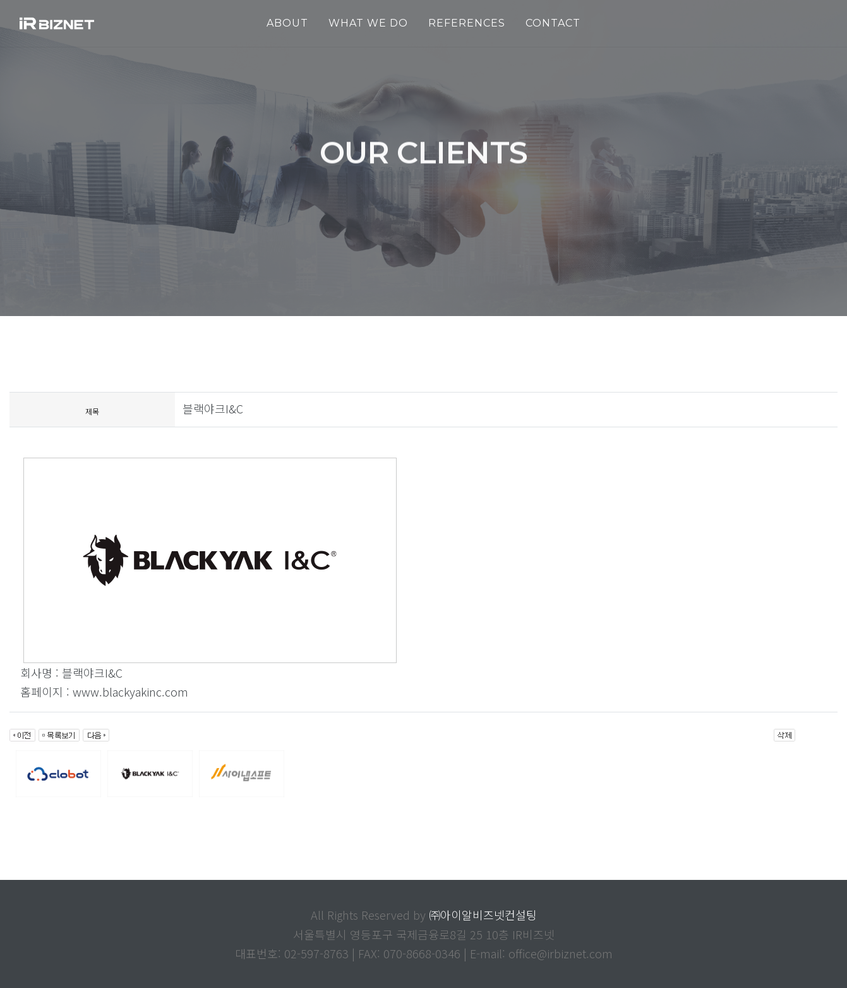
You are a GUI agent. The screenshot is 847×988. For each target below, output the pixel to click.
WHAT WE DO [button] (368, 23)
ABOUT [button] (287, 23)
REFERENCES (466, 23)
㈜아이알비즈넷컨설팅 (483, 914)
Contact (553, 23)
